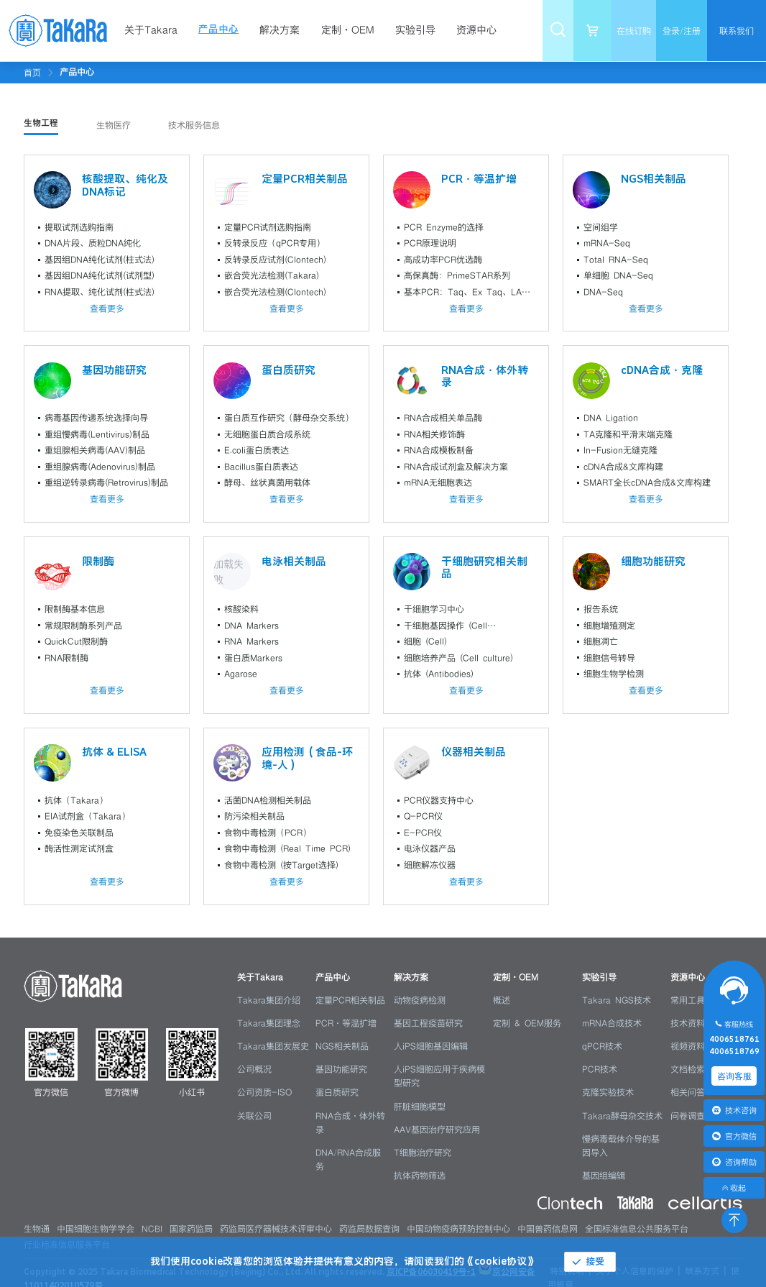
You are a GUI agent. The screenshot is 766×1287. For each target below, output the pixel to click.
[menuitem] (155, 30)
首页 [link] (32, 72)
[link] (77, 72)
